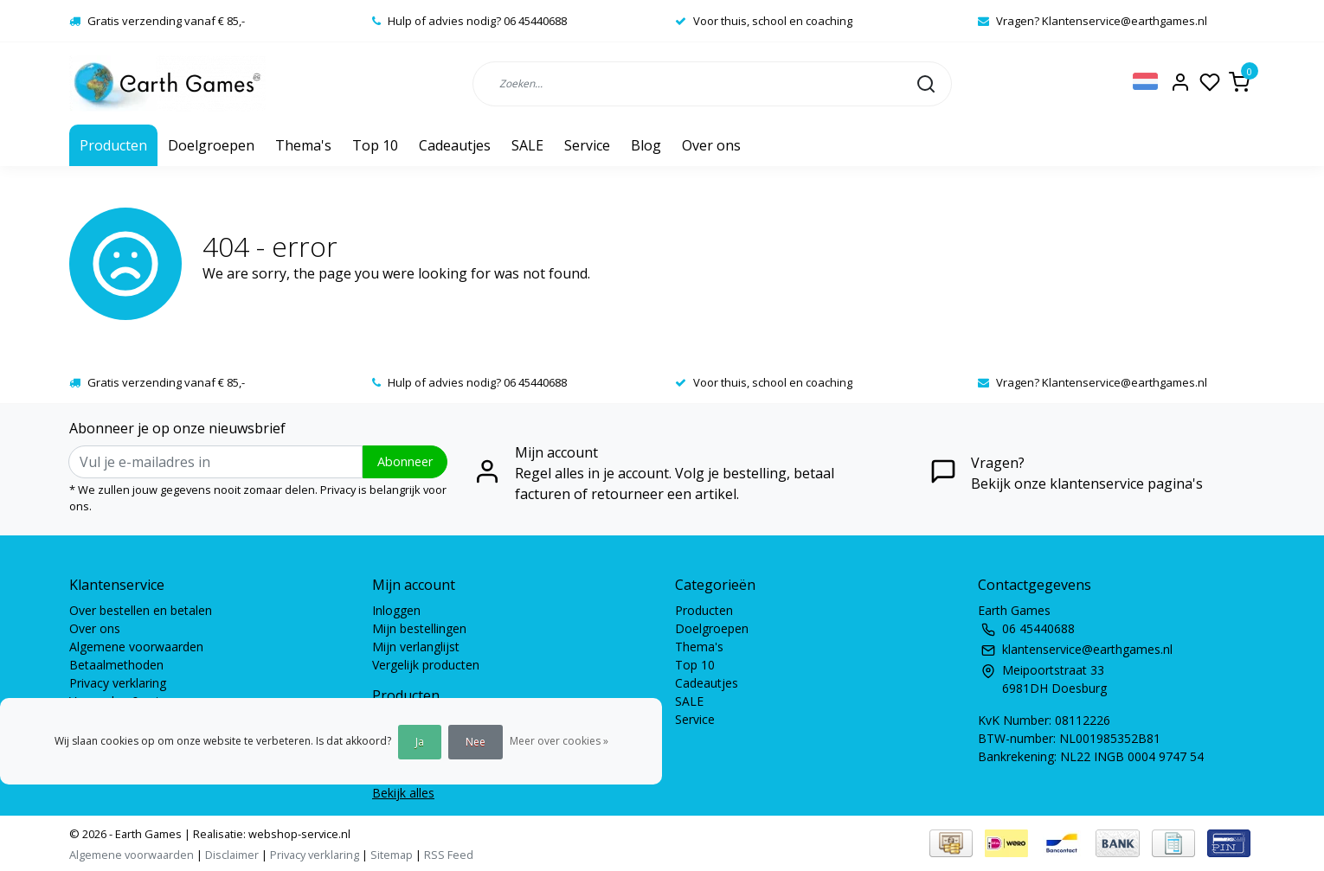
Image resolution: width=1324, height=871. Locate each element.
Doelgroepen (211, 145)
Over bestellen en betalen (140, 610)
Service (587, 145)
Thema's (303, 145)
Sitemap (391, 854)
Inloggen (396, 610)
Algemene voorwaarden (136, 646)
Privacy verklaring (117, 683)
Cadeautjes (455, 145)
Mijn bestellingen (419, 628)
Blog (646, 145)
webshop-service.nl (298, 834)
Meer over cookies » (559, 740)
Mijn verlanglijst (416, 646)
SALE (527, 145)
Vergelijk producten (425, 664)
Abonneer (405, 461)
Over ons (711, 145)
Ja (419, 741)
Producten (113, 145)
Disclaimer (232, 854)
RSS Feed (448, 854)
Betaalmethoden (116, 664)
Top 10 (375, 145)
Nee (475, 741)
